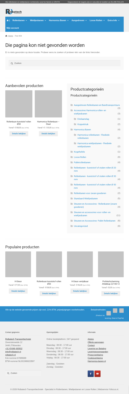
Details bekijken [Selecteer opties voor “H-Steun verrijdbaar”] (80, 291)
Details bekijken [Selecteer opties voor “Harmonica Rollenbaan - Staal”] (48, 133)
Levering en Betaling (97, 349)
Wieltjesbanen (38, 20)
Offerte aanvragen (96, 342)
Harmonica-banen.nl (97, 361)
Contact (91, 345)
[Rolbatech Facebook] (91, 374)
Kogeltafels (79, 152)
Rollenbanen (19, 20)
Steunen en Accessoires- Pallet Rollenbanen (94, 220)
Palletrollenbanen (82, 162)
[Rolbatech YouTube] (97, 374)
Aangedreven (79, 20)
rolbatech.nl (10, 355)
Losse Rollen (97, 20)
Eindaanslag (83, 119)
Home (10, 36)
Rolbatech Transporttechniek (18, 339)
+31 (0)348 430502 (13, 349)
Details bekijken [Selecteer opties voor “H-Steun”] (18, 291)
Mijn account (13, 28)
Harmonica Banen (59, 20)
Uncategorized (81, 226)
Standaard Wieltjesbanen (86, 198)
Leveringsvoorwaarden (98, 352)
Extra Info (114, 20)
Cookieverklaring (95, 358)
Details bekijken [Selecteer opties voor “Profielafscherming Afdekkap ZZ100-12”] (111, 293)
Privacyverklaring (95, 355)
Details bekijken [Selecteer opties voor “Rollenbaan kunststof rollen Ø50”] (19, 133)
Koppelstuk (82, 124)
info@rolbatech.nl (13, 352)
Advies (91, 339)
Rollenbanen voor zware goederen (90, 193)
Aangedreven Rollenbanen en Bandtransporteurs (97, 105)
